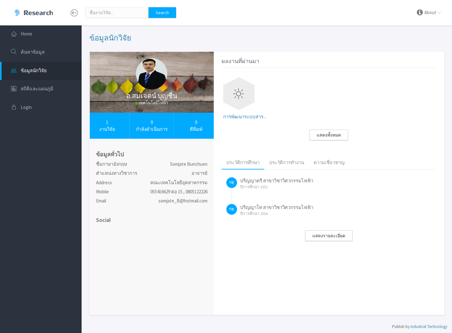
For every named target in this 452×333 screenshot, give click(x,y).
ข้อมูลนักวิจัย (110, 38)
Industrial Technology (429, 326)
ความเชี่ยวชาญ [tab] (329, 162)
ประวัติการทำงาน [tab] (286, 162)
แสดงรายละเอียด (328, 236)
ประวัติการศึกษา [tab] (243, 162)
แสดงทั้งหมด (329, 135)
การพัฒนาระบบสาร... (244, 117)
